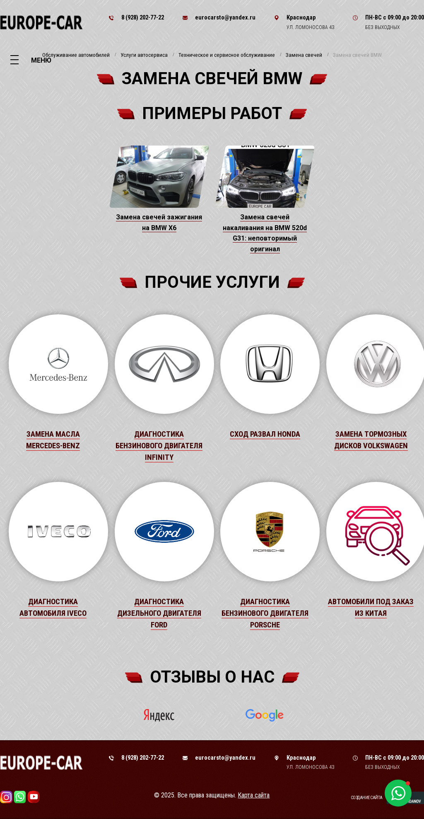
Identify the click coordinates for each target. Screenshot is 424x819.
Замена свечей (304, 55)
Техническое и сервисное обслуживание (226, 55)
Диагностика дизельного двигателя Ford (159, 613)
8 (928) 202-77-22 (142, 17)
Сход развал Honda (265, 434)
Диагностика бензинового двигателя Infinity (159, 446)
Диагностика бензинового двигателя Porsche (265, 613)
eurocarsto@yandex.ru (225, 17)
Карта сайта (254, 795)
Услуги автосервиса (144, 55)
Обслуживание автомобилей (76, 55)
